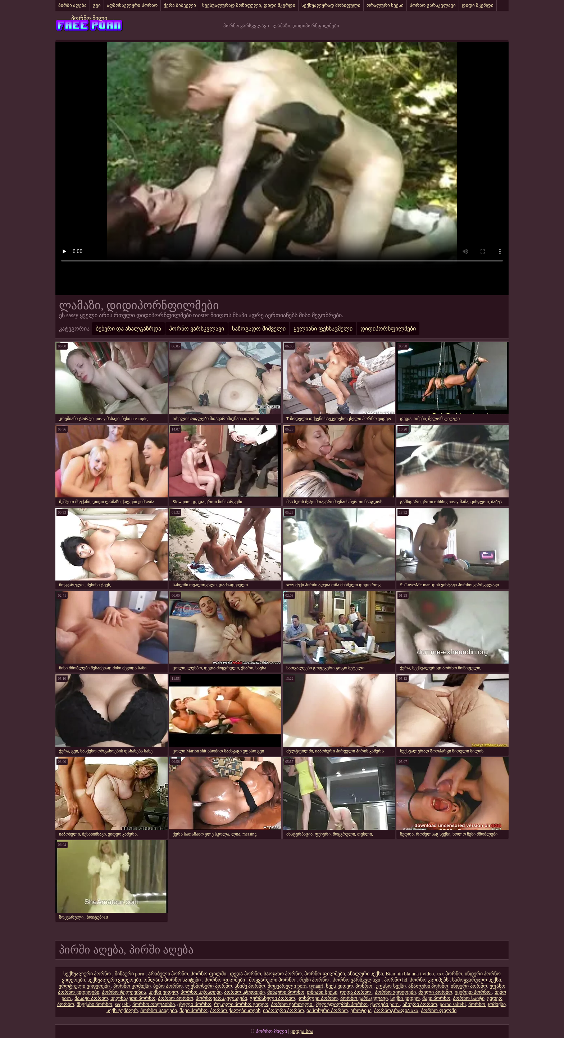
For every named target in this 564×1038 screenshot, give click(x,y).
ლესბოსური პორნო (208, 986)
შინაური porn (130, 973)
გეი (97, 5)
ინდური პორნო (469, 986)
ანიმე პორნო (250, 986)
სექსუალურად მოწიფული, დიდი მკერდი (248, 5)
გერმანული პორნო (272, 998)
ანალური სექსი (365, 973)
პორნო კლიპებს (430, 980)
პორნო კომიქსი (132, 986)
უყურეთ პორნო (473, 992)
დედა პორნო (245, 973)
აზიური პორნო (419, 1004)
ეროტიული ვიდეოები (85, 986)
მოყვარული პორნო (273, 980)
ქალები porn (385, 1004)
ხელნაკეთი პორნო (133, 998)
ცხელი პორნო (194, 1004)
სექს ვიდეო (339, 986)
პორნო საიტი (469, 998)
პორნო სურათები (201, 992)
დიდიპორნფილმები (388, 328)
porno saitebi (453, 1004)
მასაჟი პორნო (91, 998)
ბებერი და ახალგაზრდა (128, 328)
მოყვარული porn (287, 986)
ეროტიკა (361, 1010)
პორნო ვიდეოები (395, 992)
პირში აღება (72, 5)
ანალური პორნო (428, 986)
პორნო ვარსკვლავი (432, 5)
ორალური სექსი (385, 5)
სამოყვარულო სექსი (476, 980)
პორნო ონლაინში (153, 1004)
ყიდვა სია (301, 1031)
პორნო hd (396, 980)
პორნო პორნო (175, 998)
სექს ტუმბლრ (122, 1010)
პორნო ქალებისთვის (235, 1010)
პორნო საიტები (158, 1010)
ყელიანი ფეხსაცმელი (323, 328)
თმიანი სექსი (322, 992)
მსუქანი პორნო (95, 1004)
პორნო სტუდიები (244, 992)
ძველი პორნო (435, 992)
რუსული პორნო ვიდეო (241, 1004)
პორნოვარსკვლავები (221, 998)
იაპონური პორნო (283, 1010)
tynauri (316, 986)
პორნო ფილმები (324, 973)
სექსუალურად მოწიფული (330, 5)
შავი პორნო (436, 998)
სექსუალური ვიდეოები (114, 980)
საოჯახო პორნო (283, 973)
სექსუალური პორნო (87, 973)
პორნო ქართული (292, 1004)
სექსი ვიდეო (163, 992)
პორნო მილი (89, 18)
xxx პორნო (449, 973)
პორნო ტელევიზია (124, 992)
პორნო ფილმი (209, 973)
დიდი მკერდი (478, 5)
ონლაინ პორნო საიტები (173, 980)
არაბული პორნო (168, 973)
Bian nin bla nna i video (410, 973)
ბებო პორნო (168, 986)
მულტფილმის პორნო (342, 1004)
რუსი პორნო (314, 980)
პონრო (364, 986)
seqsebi (122, 1004)
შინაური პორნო (286, 992)
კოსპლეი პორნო (317, 998)
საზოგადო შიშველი (259, 328)
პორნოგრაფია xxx (396, 1010)
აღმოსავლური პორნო (132, 5)
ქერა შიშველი (180, 5)
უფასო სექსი (391, 986)
